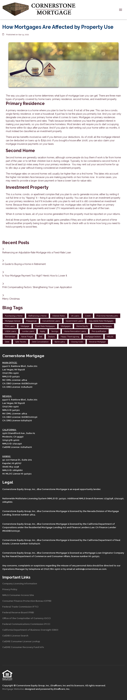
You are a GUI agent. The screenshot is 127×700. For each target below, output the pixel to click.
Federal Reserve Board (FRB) (18, 612)
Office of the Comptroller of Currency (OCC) (26, 618)
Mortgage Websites (13, 689)
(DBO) (54, 629)
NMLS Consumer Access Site (18, 595)
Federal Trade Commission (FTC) (20, 606)
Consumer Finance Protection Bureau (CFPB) (26, 601)
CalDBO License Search (15, 635)
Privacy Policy (9, 589)
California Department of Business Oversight (26, 629)
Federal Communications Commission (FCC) (26, 624)
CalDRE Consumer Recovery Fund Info (23, 647)
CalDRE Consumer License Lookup (21, 641)
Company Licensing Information (19, 583)
